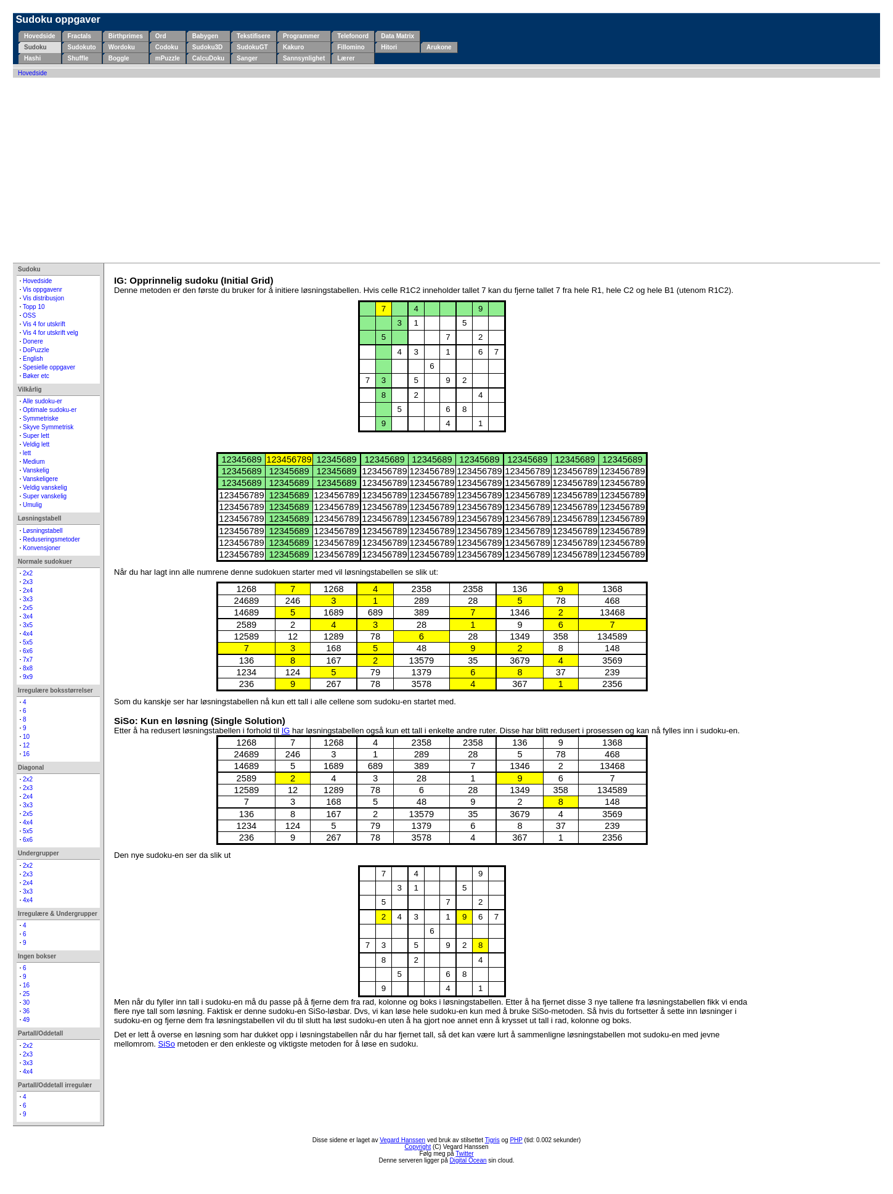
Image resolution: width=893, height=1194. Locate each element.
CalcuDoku (208, 58)
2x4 (28, 590)
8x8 (28, 668)
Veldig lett (36, 444)
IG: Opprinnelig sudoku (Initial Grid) (193, 280)
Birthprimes (125, 36)
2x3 (28, 581)
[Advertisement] (447, 170)
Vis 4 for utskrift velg (50, 332)
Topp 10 (34, 306)
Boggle (118, 58)
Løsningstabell (42, 530)
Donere (33, 341)
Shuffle (78, 58)
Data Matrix (397, 36)
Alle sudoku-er (42, 401)
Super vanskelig (45, 496)
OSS (29, 315)
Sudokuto (82, 47)
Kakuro (293, 47)
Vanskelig (36, 470)
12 (26, 745)
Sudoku (35, 47)
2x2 (28, 573)
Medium (34, 461)
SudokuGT (252, 47)
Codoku (166, 47)
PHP (516, 1140)
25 (26, 993)
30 (26, 1002)
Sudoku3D (207, 47)
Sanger (247, 58)
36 (26, 1011)
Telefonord (353, 36)
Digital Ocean (468, 1160)
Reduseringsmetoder (51, 539)
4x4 (28, 633)
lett (27, 453)
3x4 (28, 616)
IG (286, 730)
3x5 (28, 625)
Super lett (36, 435)
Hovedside (39, 36)
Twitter (464, 1153)
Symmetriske (41, 418)
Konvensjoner (41, 548)
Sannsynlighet (304, 58)
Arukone (439, 47)
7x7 (28, 659)
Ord (160, 36)
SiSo (166, 1043)
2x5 (28, 607)
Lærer (345, 58)
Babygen (205, 36)
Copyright (417, 1146)
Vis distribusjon (43, 298)
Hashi (32, 58)
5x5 (28, 642)
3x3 (28, 599)
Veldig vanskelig (45, 487)
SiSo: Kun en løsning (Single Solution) (199, 720)
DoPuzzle (36, 350)
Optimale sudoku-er (49, 409)
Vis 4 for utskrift (44, 324)
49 (26, 1019)
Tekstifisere (254, 36)
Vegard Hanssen (402, 1140)
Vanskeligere (40, 479)
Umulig (32, 504)
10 (26, 736)
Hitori (389, 47)
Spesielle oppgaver (49, 367)
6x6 (28, 651)
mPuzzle (167, 58)
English (33, 358)
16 (26, 754)
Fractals (79, 36)
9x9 (28, 676)
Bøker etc (36, 376)
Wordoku (121, 47)
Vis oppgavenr (42, 289)
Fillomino (350, 47)
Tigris (492, 1140)
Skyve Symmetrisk (48, 427)
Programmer (301, 36)
